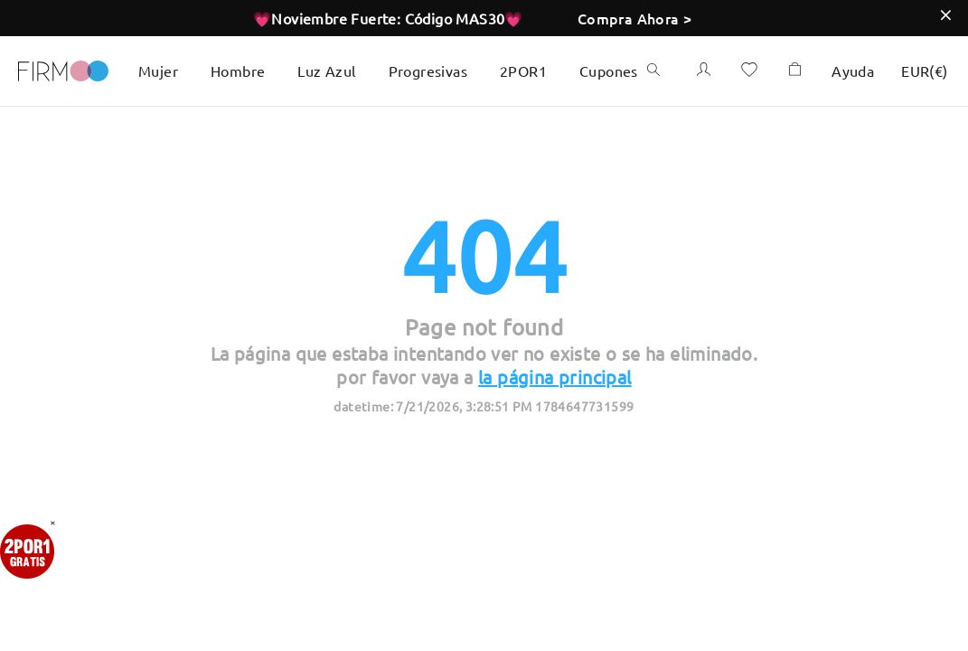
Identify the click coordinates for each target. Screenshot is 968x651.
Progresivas (428, 70)
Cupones (608, 70)
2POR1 (523, 70)
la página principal (555, 376)
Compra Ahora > (635, 18)
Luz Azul (326, 70)
